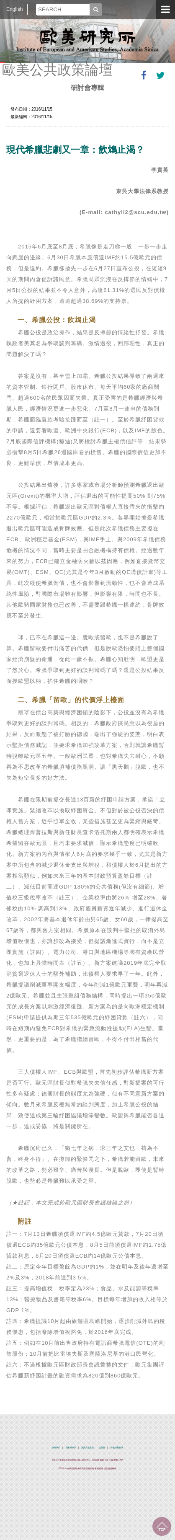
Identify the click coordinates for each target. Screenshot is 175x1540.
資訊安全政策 (87, 1448)
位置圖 (102, 1448)
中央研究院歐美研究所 (87, 39)
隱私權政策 (71, 1448)
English (14, 9)
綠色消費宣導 (117, 1448)
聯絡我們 (56, 1448)
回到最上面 (161, 1526)
